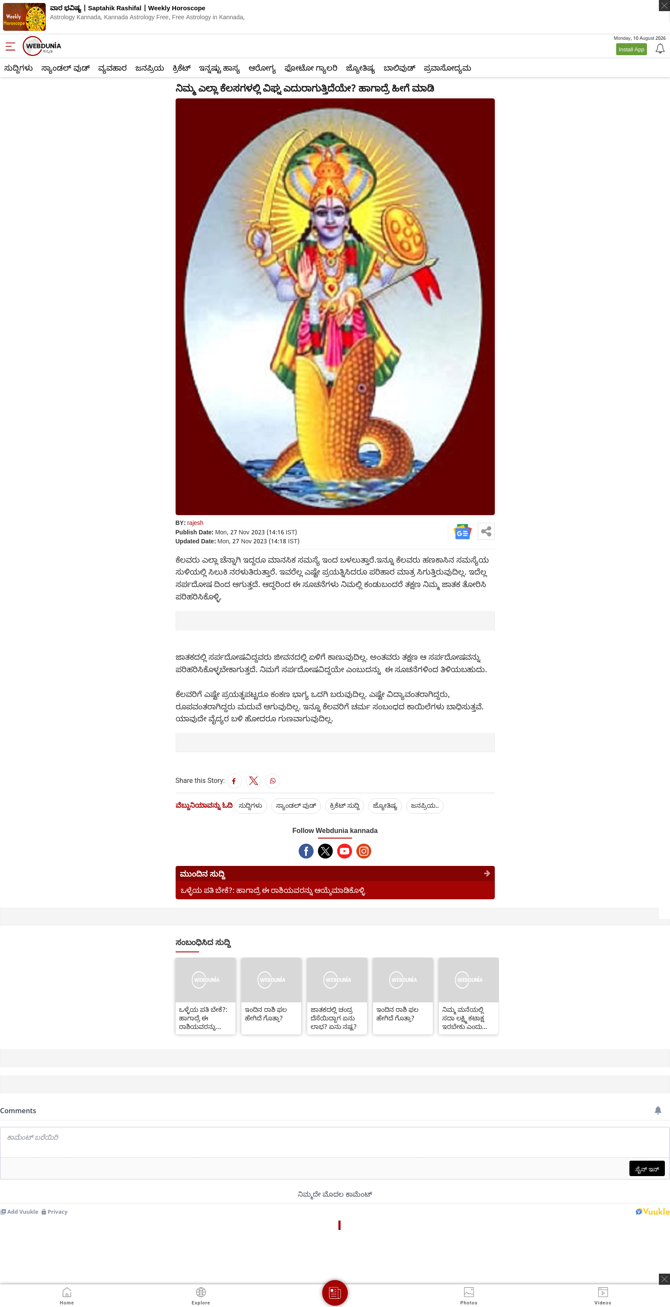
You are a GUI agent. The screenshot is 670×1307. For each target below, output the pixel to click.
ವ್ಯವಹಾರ (112, 67)
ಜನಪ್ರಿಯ (149, 67)
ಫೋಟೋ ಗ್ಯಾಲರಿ (311, 67)
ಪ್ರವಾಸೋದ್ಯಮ (447, 67)
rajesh (195, 523)
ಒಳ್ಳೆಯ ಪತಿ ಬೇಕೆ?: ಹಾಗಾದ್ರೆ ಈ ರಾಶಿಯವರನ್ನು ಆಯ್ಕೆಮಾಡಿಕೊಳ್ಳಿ (273, 890)
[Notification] (659, 47)
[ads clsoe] (664, 1279)
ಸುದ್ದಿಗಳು (18, 67)
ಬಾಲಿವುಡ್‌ (399, 67)
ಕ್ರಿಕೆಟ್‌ (182, 67)
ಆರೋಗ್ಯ (262, 67)
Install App (631, 49)
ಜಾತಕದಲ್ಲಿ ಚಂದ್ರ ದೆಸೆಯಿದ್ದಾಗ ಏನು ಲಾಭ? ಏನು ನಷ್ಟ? (334, 1018)
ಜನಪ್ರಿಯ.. (425, 805)
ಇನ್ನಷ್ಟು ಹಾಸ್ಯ (219, 67)
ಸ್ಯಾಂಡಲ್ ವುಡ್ (65, 67)
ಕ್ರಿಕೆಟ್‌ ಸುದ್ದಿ (344, 805)
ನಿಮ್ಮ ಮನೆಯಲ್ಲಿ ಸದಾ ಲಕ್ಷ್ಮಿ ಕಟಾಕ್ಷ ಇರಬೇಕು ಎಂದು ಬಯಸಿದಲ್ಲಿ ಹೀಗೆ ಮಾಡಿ (463, 1018)
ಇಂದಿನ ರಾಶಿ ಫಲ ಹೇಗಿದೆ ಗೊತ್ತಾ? (266, 1013)
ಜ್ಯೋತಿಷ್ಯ (360, 67)
